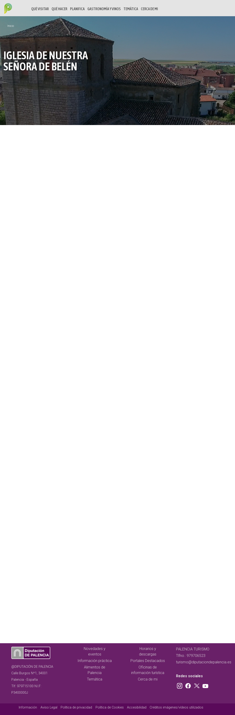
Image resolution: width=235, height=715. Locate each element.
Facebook (189, 685)
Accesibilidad (136, 707)
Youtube (204, 685)
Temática (131, 9)
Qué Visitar (40, 9)
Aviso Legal (48, 707)
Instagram (180, 685)
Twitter (197, 685)
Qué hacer (59, 9)
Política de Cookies (110, 707)
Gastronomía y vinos (104, 9)
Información (28, 707)
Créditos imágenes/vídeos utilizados (176, 707)
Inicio (10, 26)
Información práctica (94, 661)
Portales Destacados (147, 661)
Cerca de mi (149, 9)
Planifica (77, 9)
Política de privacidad (76, 707)
